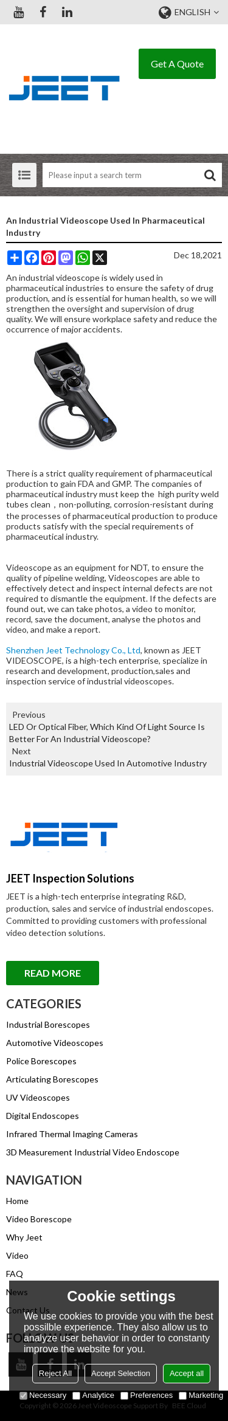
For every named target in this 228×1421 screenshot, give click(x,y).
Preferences (146, 1395)
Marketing (201, 1395)
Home (17, 1201)
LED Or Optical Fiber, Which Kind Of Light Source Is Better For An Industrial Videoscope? (107, 732)
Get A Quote (177, 63)
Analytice (93, 1395)
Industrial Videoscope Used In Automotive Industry (108, 763)
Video (17, 1255)
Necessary (42, 1395)
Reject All (55, 1373)
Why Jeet (24, 1237)
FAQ (14, 1273)
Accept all (187, 1373)
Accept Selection (120, 1373)
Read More (52, 973)
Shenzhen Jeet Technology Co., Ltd (73, 650)
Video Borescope (39, 1219)
